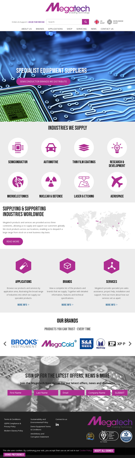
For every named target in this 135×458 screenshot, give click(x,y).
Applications (55, 28)
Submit (120, 392)
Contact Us (107, 28)
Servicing (81, 28)
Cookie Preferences (14, 454)
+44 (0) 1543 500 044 (36, 22)
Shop (69, 28)
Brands (40, 28)
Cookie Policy (86, 450)
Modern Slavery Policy (13, 430)
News (94, 28)
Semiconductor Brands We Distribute (43, 81)
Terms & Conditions (12, 419)
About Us (27, 28)
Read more (13, 241)
